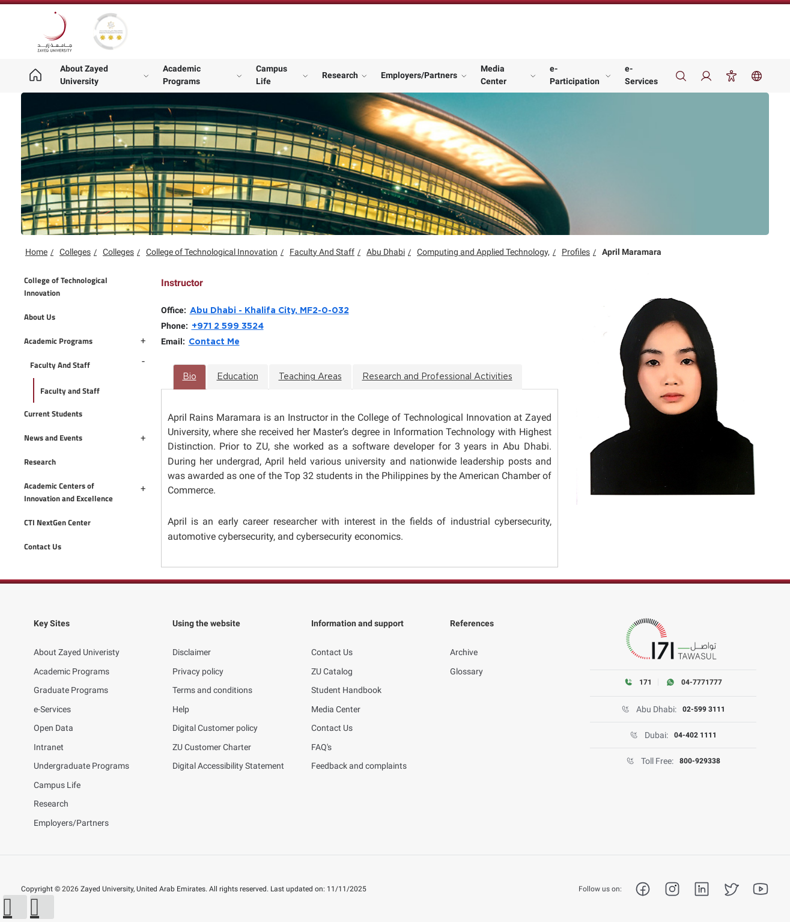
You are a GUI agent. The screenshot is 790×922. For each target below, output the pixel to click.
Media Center (493, 75)
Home (36, 252)
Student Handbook (346, 677)
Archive (464, 639)
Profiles (576, 252)
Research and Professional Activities (437, 377)
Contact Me (214, 342)
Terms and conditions (212, 677)
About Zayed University (84, 75)
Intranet (49, 734)
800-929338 (700, 761)
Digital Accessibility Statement (228, 752)
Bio (189, 377)
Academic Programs (182, 75)
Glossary (466, 658)
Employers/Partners (419, 75)
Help (180, 696)
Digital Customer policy (215, 714)
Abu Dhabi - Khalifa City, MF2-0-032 (269, 311)
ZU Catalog (332, 658)
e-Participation (575, 75)
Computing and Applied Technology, (483, 252)
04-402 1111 (696, 735)
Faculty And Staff (322, 252)
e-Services (641, 75)
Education (237, 377)
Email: (175, 341)
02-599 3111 (704, 710)
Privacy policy (197, 658)
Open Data (53, 714)
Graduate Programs (71, 677)
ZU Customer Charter (211, 734)
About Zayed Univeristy (77, 639)
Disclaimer (191, 639)
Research (340, 75)
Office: (175, 310)
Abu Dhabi (385, 252)
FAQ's (321, 734)
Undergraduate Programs (81, 752)
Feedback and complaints (359, 752)
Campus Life (271, 75)
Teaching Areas (310, 377)
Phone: (176, 326)
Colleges (75, 252)
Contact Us (332, 639)
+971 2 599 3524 (228, 326)
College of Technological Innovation (212, 252)
